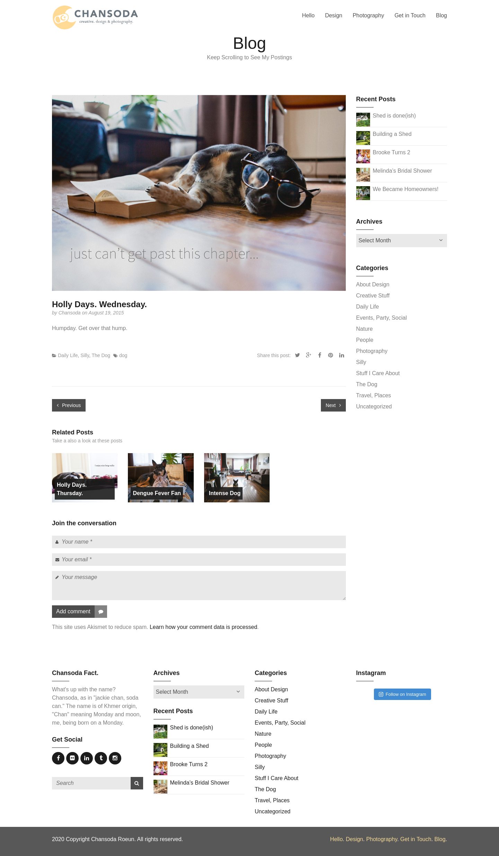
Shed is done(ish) (394, 116)
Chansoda (70, 312)
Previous (69, 405)
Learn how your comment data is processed (203, 627)
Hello (308, 15)
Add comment (81, 611)
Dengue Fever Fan (157, 493)
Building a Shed (392, 134)
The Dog (100, 355)
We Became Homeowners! (406, 189)
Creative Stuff (373, 296)
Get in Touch (410, 15)
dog (123, 355)
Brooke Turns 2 (392, 152)
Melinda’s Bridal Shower (402, 171)
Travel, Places (373, 395)
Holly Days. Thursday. (72, 489)
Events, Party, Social (381, 318)
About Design (372, 284)
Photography (368, 15)
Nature (364, 329)
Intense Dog (225, 493)
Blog (441, 15)
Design (333, 15)
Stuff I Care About (378, 373)
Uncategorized (374, 406)
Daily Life (68, 355)
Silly (84, 355)
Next (333, 405)
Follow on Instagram (402, 694)
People (365, 340)
